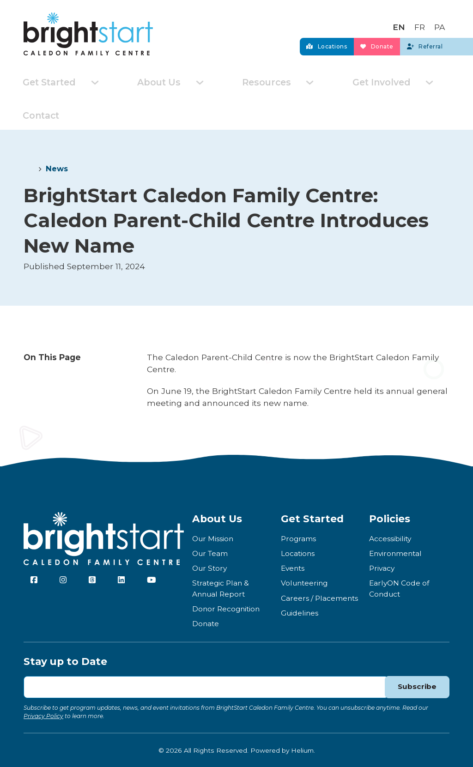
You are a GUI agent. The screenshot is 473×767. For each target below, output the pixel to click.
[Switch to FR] (420, 24)
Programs (298, 537)
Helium (302, 749)
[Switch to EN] (399, 24)
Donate (348, 45)
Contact (40, 115)
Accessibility (390, 537)
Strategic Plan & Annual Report (220, 588)
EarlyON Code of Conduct (399, 588)
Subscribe (417, 686)
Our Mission (212, 537)
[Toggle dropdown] (91, 82)
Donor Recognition (226, 608)
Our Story (209, 567)
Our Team (210, 552)
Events (292, 567)
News (57, 168)
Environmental (395, 552)
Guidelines (299, 612)
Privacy (381, 567)
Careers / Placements (319, 597)
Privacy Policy (43, 715)
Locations (279, 45)
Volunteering (304, 582)
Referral (415, 45)
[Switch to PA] (439, 24)
